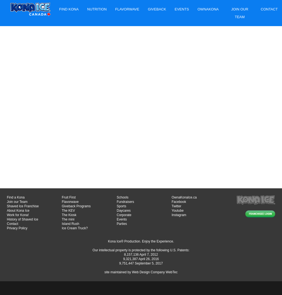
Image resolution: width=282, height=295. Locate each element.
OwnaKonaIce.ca (184, 197)
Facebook (179, 202)
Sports (121, 206)
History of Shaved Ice (22, 219)
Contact (269, 9)
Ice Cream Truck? (75, 228)
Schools (123, 197)
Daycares (124, 211)
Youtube (178, 211)
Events (182, 9)
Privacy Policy (17, 228)
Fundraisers (125, 202)
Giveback (157, 9)
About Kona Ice (18, 211)
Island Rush (70, 224)
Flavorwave (127, 9)
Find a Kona (16, 197)
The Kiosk (69, 215)
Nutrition (97, 9)
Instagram (179, 215)
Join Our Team (239, 13)
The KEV (68, 211)
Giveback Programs (76, 206)
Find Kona (69, 9)
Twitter (176, 206)
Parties (122, 224)
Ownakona (208, 9)
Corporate (124, 215)
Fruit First (69, 197)
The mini (68, 219)
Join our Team (17, 202)
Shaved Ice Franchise (23, 206)
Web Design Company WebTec (154, 272)
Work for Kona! (18, 215)
